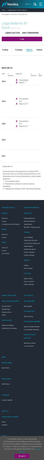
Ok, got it (22, 456)
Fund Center (5, 253)
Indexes (26, 265)
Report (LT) (23, 104)
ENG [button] (27, 4)
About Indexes (28, 268)
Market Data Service (30, 249)
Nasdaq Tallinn (6, 306)
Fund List (5, 247)
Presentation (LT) (24, 100)
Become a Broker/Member (32, 327)
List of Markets (28, 237)
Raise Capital (28, 306)
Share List (5, 218)
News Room (5, 368)
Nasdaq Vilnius (6, 312)
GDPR (4, 315)
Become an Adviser (30, 343)
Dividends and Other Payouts (11, 224)
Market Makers (28, 246)
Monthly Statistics (29, 221)
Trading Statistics (29, 218)
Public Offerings (29, 284)
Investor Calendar (29, 252)
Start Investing (28, 316)
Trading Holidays (29, 255)
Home (3, 10)
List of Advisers (29, 346)
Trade (22, 39)
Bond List (5, 234)
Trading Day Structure (30, 240)
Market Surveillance (8, 325)
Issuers (4, 221)
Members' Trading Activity (32, 227)
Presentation (24, 80)
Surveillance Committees (9, 328)
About (4, 422)
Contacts (4, 425)
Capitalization (28, 224)
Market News (6, 384)
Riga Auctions (28, 278)
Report (22, 82)
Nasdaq (10, 4)
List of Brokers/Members (31, 329)
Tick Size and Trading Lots (32, 243)
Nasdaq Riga (6, 309)
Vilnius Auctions (29, 281)
